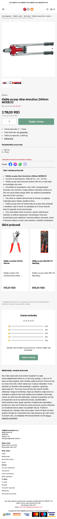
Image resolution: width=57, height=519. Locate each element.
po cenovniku (22, 132)
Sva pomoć (5, 471)
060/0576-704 (43, 2)
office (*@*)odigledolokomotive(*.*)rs (30, 507)
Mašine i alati (17, 16)
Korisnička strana (7, 459)
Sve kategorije (6, 16)
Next (52, 49)
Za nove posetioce (8, 468)
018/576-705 (33, 2)
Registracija (6, 456)
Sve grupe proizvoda (9, 494)
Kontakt (4, 485)
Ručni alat (27, 16)
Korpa (4, 462)
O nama (4, 482)
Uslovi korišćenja (7, 473)
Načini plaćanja (7, 476)
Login (4, 453)
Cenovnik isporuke (8, 488)
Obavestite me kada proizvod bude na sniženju (17, 159)
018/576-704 (25, 2)
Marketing (5, 491)
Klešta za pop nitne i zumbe (41, 16)
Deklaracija (8, 138)
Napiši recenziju (28, 357)
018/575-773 (16, 2)
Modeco (4, 95)
